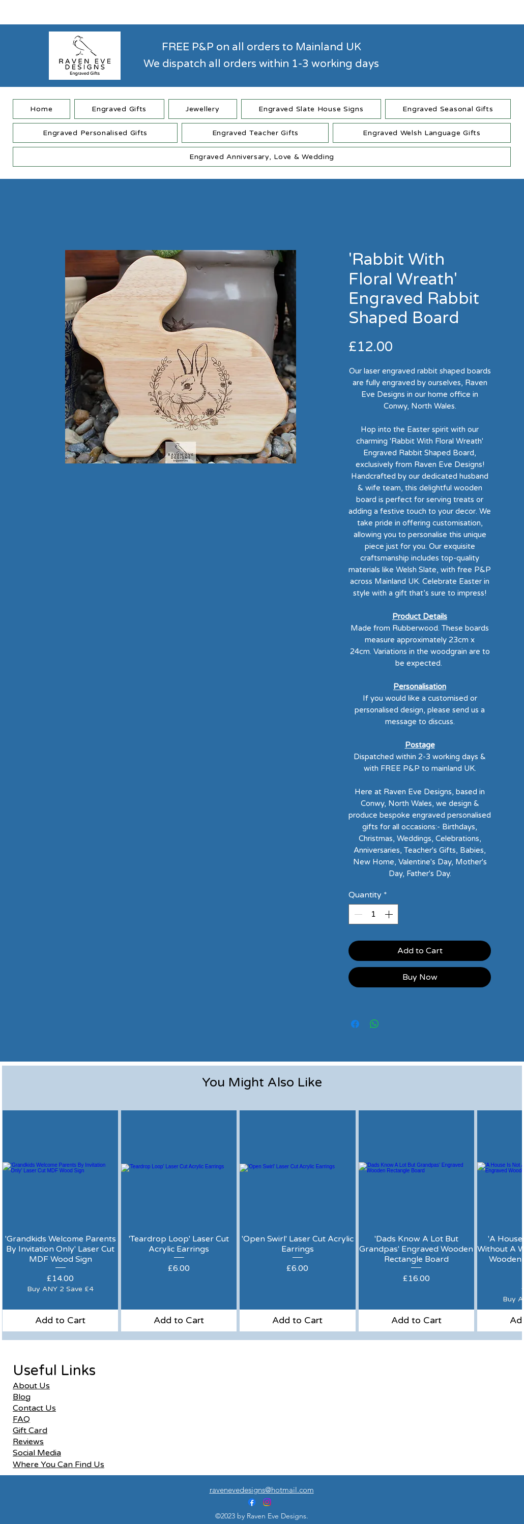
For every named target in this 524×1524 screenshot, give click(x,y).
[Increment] (390, 914)
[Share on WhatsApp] (374, 1024)
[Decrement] (357, 914)
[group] (262, 1221)
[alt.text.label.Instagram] (267, 1502)
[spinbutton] (373, 914)
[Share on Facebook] (355, 1024)
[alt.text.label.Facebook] (252, 1502)
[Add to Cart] (60, 1320)
